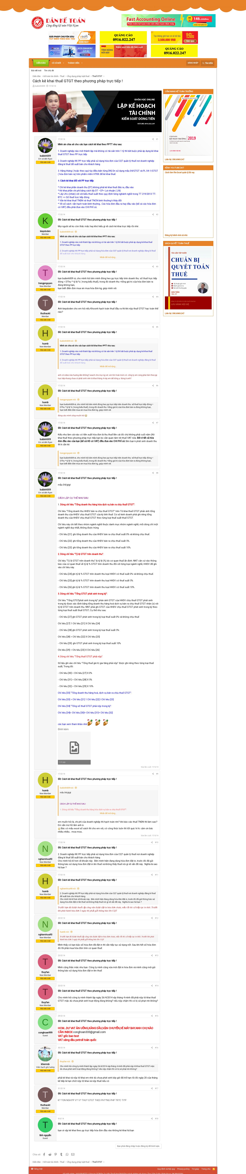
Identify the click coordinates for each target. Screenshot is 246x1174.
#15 (156, 1016)
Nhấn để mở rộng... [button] (108, 257)
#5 (157, 327)
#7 (157, 423)
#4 (157, 297)
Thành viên (73, 63)
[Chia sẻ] (153, 139)
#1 (157, 139)
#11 (156, 875)
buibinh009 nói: (67, 232)
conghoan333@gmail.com (89, 1032)
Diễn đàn (40, 63)
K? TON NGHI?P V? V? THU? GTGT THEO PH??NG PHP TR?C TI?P (92, 1100)
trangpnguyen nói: (68, 399)
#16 (156, 1048)
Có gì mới (56, 63)
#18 (156, 1119)
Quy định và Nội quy (166, 1169)
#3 (157, 267)
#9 (157, 774)
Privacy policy (183, 1169)
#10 (156, 842)
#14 (156, 986)
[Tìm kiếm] (207, 63)
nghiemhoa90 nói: (68, 888)
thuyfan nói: (65, 1061)
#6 (157, 386)
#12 (156, 918)
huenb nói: (64, 932)
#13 (156, 955)
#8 (157, 473)
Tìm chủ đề (49, 71)
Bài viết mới (36, 71)
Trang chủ (205, 1169)
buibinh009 (40, 86)
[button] (64, 63)
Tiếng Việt (37, 1169)
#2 (157, 214)
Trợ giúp (195, 1169)
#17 (156, 1088)
